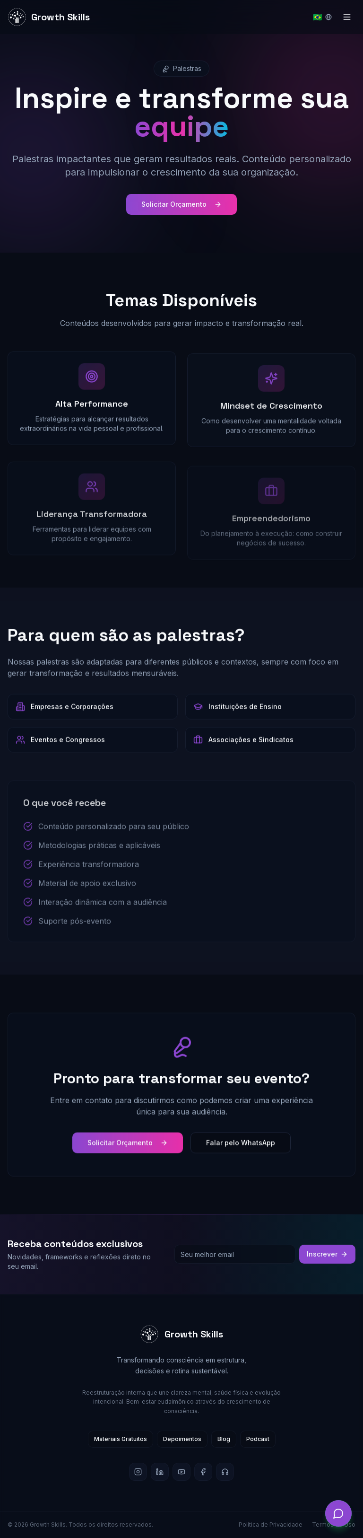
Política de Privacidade (270, 1524)
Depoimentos (182, 1438)
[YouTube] (181, 1472)
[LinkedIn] (160, 1472)
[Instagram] (138, 1472)
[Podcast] (225, 1472)
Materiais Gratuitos (120, 1438)
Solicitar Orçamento (181, 206)
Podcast (257, 1438)
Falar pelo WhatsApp (240, 1153)
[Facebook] (203, 1472)
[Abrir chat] (338, 1513)
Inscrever (327, 1254)
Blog (223, 1438)
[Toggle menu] (346, 17)
